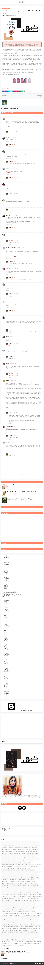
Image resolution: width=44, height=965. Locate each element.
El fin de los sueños (34, 885)
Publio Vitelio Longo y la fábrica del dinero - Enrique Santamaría (21, 498)
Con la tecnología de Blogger (17, 710)
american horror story (12, 849)
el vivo (13, 890)
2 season (3, 842)
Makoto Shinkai (4, 917)
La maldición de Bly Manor (13, 907)
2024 (5, 556)
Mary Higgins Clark (5, 919)
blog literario (25, 857)
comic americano (23, 868)
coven (19, 870)
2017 (5, 638)
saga (37, 932)
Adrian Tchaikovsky (12, 843)
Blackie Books (19, 857)
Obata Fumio (16, 924)
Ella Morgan (8, 168)
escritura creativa (14, 892)
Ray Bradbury (35, 928)
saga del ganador (5, 934)
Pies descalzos (21, 926)
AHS (23, 843)
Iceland (19, 900)
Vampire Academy (33, 941)
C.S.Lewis (18, 858)
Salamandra (11, 934)
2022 (5, 559)
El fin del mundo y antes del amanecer (8, 887)
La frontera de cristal (31, 905)
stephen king (32, 936)
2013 (5, 690)
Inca (22, 900)
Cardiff (30, 858)
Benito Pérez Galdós (5, 857)
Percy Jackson (10, 926)
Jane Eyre (20, 902)
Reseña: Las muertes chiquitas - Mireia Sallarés (11, 594)
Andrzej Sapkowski (5, 851)
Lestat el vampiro (5, 913)
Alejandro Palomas (12, 845)
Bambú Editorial (19, 855)
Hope (12, 900)
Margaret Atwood (25, 917)
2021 (5, 574)
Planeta (26, 926)
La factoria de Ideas (23, 905)
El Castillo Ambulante (13, 881)
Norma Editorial (4, 924)
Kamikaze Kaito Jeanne (14, 904)
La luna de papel (4, 907)
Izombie (9, 902)
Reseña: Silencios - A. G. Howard (8, 595)
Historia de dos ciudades (6, 900)
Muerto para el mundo (30, 920)
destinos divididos (33, 873)
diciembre (6, 561)
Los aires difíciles (38, 913)
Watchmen (40, 943)
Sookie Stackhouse (14, 936)
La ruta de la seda (22, 909)
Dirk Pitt (31, 875)
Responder (7, 128)
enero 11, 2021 (16, 131)
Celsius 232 (19, 862)
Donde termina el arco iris (25, 877)
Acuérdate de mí (4, 843)
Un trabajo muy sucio (19, 941)
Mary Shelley (11, 919)
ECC (32, 877)
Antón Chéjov (35, 851)
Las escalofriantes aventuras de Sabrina (23, 911)
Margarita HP (8, 268)
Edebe (35, 877)
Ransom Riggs (29, 928)
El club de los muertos (5, 883)
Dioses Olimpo (26, 875)
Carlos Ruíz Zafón (5, 860)
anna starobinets (12, 851)
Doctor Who (36, 875)
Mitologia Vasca (4, 920)
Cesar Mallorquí (17, 864)
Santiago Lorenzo (22, 934)
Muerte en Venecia (11, 920)
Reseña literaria (6, 88)
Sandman (15, 934)
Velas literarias (5, 596)
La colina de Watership (5, 905)
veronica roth (4, 943)
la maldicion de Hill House (23, 907)
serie (27, 934)
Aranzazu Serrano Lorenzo (13, 853)
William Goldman (15, 945)
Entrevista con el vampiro (6, 892)
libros (21, 913)
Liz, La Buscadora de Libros (11, 247)
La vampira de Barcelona (6, 911)
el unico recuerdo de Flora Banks (31, 889)
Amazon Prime (34, 847)
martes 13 (37, 917)
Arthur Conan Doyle (35, 853)
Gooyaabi (16, 963)
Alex (6, 442)
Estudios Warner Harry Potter (31, 892)
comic (14, 868)
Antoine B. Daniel (29, 851)
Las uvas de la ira (34, 911)
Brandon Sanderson (5, 858)
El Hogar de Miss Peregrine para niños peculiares (24, 887)
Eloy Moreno (21, 890)
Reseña (20, 930)
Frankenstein (20, 894)
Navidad (9, 922)
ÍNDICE (5, 830)
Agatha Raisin (18, 843)
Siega (9, 936)
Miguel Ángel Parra (30, 919)
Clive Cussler (4, 868)
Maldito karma (10, 917)
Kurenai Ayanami (9, 317)
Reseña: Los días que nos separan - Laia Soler (17, 484)
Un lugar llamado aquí (5, 941)
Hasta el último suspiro (25, 898)
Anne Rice (18, 851)
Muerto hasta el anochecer (20, 920)
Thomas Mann (20, 937)
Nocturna (34, 922)
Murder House (4, 922)
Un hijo (33, 939)
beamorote (8, 184)
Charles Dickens (31, 864)
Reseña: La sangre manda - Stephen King (10, 592)
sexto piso (30, 934)
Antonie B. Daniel (5, 853)
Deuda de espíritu (12, 875)
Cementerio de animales (26, 862)
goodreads (30, 896)
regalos (11, 930)
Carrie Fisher (11, 860)
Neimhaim (26, 922)
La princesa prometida (5, 909)
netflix (30, 922)
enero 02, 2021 (16, 426)
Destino (27, 873)
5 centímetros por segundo (10, 842)
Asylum (3, 855)
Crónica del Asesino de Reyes (30, 870)
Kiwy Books (8, 215)
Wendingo (3, 945)
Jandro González (14, 902)
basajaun (24, 855)
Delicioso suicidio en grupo (20, 873)
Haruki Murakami (17, 898)
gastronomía (4, 896)
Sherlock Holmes (36, 934)
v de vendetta (26, 941)
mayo (5, 569)
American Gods (4, 849)
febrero (5, 572)
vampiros (39, 941)
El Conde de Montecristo (14, 883)
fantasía (38, 892)
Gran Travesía (35, 896)
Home (5, 829)
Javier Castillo (28, 902)
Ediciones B (4, 879)
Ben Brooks (35, 855)
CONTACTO (6, 833)
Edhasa (38, 877)
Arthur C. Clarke (28, 853)
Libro (18, 913)
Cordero (15, 870)
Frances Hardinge (13, 894)
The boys (9, 937)
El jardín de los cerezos (38, 887)
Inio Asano (26, 900)
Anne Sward (23, 851)
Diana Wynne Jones (19, 875)
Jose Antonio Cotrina (35, 902)
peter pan (16, 926)
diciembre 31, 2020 (13, 363)
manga (15, 917)
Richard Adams (4, 932)
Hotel (16, 900)
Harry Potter (11, 898)
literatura (24, 913)
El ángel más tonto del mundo (12, 879)
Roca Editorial (32, 932)
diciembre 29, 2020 (14, 215)
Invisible (30, 900)
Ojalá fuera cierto (23, 924)
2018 (5, 624)
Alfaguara (25, 845)
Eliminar (11, 128)
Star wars (27, 936)
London (29, 913)
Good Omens (24, 896)
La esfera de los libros (14, 905)
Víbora (12, 943)
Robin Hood (21, 932)
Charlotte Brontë (38, 864)
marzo (5, 571)
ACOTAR (37, 842)
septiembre (6, 558)
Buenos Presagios (13, 858)
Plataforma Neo (31, 926)
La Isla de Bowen (39, 905)
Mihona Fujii (37, 919)
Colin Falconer (9, 868)
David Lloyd (34, 872)
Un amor (29, 939)
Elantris (17, 890)
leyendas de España (12, 913)
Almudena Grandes (27, 847)
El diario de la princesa (17, 885)
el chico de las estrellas (22, 881)
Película (39, 924)
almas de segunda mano (19, 847)
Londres (32, 913)
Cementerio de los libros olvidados (8, 864)
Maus (25, 919)
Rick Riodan (16, 932)
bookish (30, 857)
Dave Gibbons (28, 872)
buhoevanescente (9, 349)
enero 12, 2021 (10, 442)
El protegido (22, 889)
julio (4, 566)
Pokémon (3, 928)
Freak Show (25, 894)
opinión (28, 924)
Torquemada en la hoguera (6, 939)
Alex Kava (21, 845)
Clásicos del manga (33, 866)
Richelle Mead (10, 932)
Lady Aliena (8, 284)
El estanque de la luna (26, 885)
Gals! (33, 894)
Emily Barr (26, 890)
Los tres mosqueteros (27, 915)
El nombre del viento (8, 889)
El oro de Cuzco (16, 889)
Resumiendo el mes (33, 930)
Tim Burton (29, 937)
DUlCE (7, 151)
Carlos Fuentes (35, 858)
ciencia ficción (24, 866)
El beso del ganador (5, 881)
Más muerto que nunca (19, 919)
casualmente (23, 860)
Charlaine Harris (24, 864)
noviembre (6, 557)
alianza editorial (4, 847)
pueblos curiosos (16, 928)
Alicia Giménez (10, 847)
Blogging (6, 963)
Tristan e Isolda (15, 939)
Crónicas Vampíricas (12, 872)
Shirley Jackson (4, 936)
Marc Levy (19, 917)
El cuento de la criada (32, 883)
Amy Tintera (19, 849)
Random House (23, 928)
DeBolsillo (12, 873)
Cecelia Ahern (13, 862)
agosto (5, 565)
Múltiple (36, 920)
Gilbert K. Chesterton (17, 896)
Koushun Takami (25, 904)
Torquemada (34, 937)
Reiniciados (16, 930)
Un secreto (12, 941)
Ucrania (25, 939)
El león (3, 889)
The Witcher (14, 937)
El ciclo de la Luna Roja (31, 881)
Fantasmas (3, 894)
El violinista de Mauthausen (6, 890)
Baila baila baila (12, 855)
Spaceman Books (21, 936)
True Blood (21, 939)
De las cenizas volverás (6, 873)
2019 (5, 609)
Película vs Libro (4, 926)
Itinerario (38, 900)
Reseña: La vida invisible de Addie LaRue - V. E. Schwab (14, 747)
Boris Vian (34, 857)
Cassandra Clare (17, 860)
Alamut (26, 843)
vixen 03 (24, 943)
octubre (5, 563)
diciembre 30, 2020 (13, 336)
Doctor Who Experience (6, 877)
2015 (5, 667)
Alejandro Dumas (5, 845)
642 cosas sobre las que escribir (22, 842)
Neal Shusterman (15, 922)
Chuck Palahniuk (17, 866)
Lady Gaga (13, 911)
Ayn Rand (7, 855)
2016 (5, 652)
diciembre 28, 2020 (17, 118)
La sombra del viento (29, 909)
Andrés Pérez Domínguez (33, 849)
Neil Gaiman (21, 922)
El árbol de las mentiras (22, 879)
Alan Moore (31, 843)
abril (4, 570)
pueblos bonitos (9, 928)
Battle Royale (30, 855)
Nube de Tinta (10, 924)
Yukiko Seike (22, 945)
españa (20, 892)
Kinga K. (7, 137)
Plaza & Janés (38, 926)
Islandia (34, 900)
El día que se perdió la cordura (7, 885)
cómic (18, 868)
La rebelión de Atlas (14, 909)
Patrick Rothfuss (34, 924)
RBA (39, 928)
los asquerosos (4, 915)
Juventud (3, 904)
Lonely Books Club (9, 118)
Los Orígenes (20, 915)
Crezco (22, 870)
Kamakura (7, 904)
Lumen (33, 915)
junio (5, 568)
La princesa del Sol (32, 907)
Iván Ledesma (4, 902)
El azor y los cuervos (31, 879)
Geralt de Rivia (9, 896)
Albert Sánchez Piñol (37, 843)
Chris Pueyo (4, 866)
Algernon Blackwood (36, 845)
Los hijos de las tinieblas (12, 915)
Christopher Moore (10, 866)
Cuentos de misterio (21, 872)
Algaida (30, 845)
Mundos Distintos (9, 426)
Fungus (29, 894)
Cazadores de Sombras (6, 862)
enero (5, 573)
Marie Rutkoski (32, 917)
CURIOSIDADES (7, 831)
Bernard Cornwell (13, 857)
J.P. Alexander (8, 234)
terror (37, 936)
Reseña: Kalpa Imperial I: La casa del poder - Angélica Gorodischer (21, 491)
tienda (25, 937)
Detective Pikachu (5, 875)
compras (28, 868)
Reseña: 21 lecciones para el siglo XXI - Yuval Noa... (12, 591)
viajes (8, 943)
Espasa (23, 892)
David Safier (39, 872)
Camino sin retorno (25, 858)
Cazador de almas (30, 860)
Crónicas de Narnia (5, 872)
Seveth (6, 15)
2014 (5, 682)
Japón (24, 902)
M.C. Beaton (38, 915)
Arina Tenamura (22, 853)
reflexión (7, 930)
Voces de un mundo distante (32, 943)
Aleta (17, 845)
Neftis (7, 199)
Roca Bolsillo (27, 932)
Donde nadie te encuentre (15, 877)
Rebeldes (3, 930)
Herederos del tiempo (34, 898)
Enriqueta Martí (32, 890)
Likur (7, 301)
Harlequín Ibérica (5, 898)
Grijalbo (40, 896)
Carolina (7, 363)
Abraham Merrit (31, 842)
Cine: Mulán (4, 593)
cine (28, 866)
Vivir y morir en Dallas (18, 943)
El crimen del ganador (24, 883)
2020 (5, 588)
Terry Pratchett (4, 937)
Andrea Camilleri (25, 849)
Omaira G (8, 380)
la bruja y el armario (32, 904)
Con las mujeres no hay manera (7, 870)
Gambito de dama (38, 894)
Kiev (20, 904)
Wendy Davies (8, 945)
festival (8, 894)
